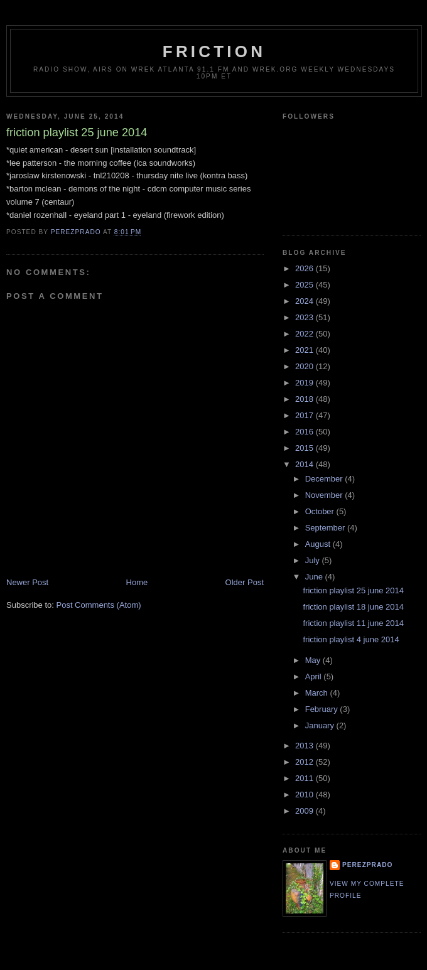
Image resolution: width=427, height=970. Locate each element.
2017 (305, 415)
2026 (305, 268)
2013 (305, 745)
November (325, 495)
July (313, 560)
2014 (305, 464)
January (321, 725)
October (321, 511)
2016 (305, 431)
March (317, 693)
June (315, 576)
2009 (305, 811)
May (314, 660)
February (322, 709)
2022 (305, 333)
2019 (305, 382)
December (325, 478)
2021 (305, 350)
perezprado (367, 864)
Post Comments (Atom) (99, 605)
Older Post (244, 582)
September (326, 527)
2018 (305, 399)
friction (214, 51)
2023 (305, 317)
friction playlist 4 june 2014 (351, 639)
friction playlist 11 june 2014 (353, 623)
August (319, 544)
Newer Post (27, 582)
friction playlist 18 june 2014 (353, 607)
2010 (305, 794)
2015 (305, 448)
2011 (305, 778)
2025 (305, 284)
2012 (305, 762)
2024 (305, 301)
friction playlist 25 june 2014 (353, 590)
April (314, 676)
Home (137, 582)
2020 (305, 366)
